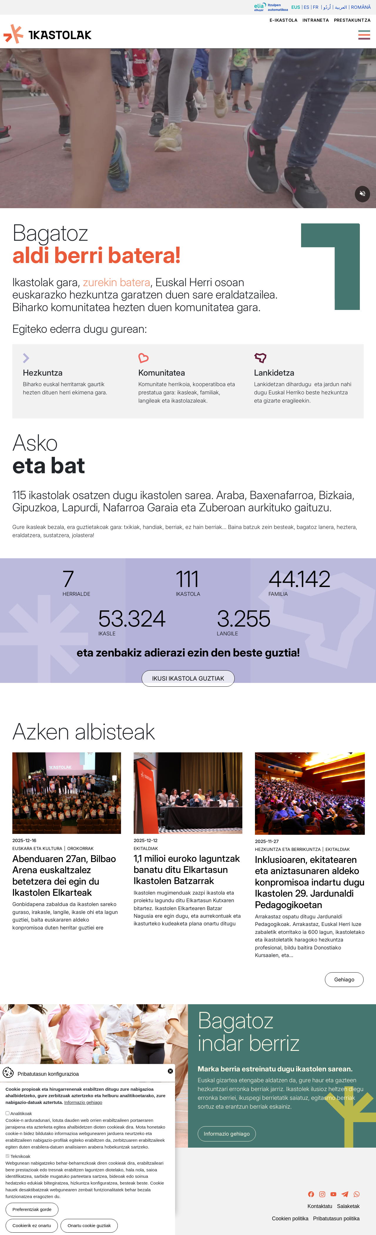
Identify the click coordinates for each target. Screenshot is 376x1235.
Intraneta (316, 20)
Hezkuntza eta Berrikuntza (288, 849)
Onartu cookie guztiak (89, 1225)
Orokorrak (80, 848)
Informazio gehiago (227, 1134)
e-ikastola (284, 20)
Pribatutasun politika (336, 1219)
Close (170, 1071)
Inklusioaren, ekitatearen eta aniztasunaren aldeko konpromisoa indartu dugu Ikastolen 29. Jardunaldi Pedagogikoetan (310, 882)
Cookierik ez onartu (32, 1225)
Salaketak (348, 1206)
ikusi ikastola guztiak (188, 678)
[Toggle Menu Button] (364, 32)
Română (361, 7)
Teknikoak (21, 1156)
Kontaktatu (320, 1206)
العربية (341, 7)
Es (306, 7)
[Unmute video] (362, 194)
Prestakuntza (352, 20)
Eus (295, 7)
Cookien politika (290, 1219)
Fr (315, 7)
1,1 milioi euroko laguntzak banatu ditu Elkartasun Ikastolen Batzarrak (187, 870)
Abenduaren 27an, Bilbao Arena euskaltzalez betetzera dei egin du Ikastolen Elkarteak (64, 875)
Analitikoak (21, 1113)
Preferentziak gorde (32, 1209)
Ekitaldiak (146, 848)
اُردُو (327, 7)
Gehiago (344, 979)
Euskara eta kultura (37, 848)
